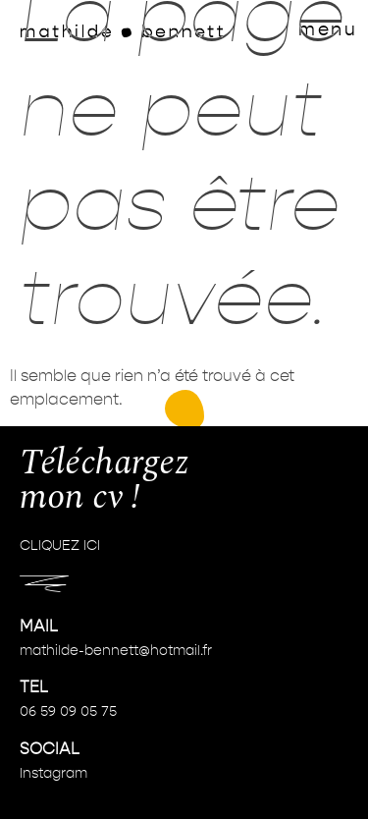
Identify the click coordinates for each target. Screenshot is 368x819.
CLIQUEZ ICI (60, 546)
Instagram (53, 774)
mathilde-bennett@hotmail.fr (116, 651)
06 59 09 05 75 (68, 712)
